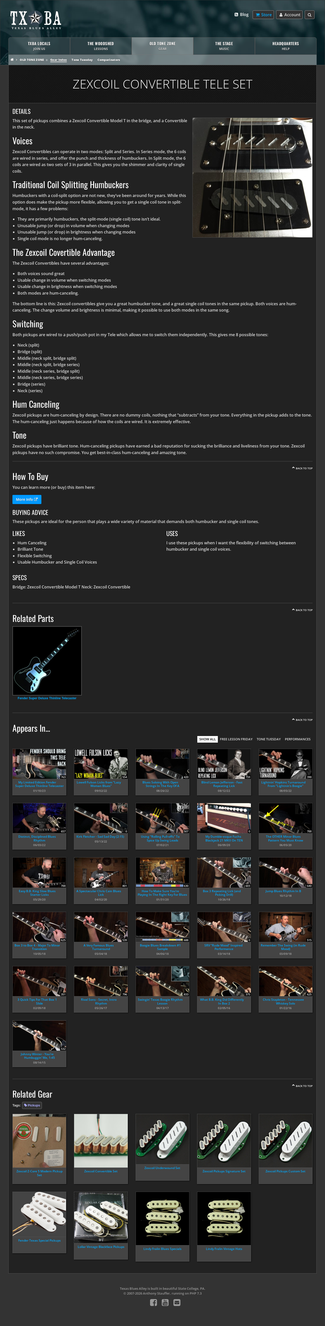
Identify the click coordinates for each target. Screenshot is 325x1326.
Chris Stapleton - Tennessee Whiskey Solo (283, 1001)
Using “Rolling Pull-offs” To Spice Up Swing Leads (160, 838)
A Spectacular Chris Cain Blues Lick (98, 893)
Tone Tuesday (82, 60)
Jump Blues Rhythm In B (283, 891)
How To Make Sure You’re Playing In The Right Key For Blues (162, 893)
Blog (241, 14)
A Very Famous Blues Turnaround (99, 947)
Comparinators (109, 60)
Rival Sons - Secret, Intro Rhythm (99, 1001)
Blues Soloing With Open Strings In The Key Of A (160, 784)
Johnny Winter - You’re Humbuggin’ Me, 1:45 (38, 1056)
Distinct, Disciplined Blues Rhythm (37, 838)
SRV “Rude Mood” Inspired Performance (223, 947)
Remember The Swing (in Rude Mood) (283, 947)
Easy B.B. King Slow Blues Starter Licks (37, 893)
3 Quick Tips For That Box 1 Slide (37, 1001)
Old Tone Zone (32, 60)
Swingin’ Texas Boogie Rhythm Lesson (160, 1001)
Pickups (34, 1105)
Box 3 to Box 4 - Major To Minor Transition (37, 947)
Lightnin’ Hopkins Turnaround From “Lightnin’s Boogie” (283, 784)
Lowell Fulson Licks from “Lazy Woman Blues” (99, 784)
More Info (27, 499)
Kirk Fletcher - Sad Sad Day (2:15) (100, 836)
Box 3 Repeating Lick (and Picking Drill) (222, 893)
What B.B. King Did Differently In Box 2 (222, 1001)
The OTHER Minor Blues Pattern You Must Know (284, 838)
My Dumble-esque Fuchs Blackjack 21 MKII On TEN (224, 838)
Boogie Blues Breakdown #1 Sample (160, 947)
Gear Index (58, 60)
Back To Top (304, 468)
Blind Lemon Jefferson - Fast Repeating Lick (221, 784)
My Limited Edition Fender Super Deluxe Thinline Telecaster (39, 784)
